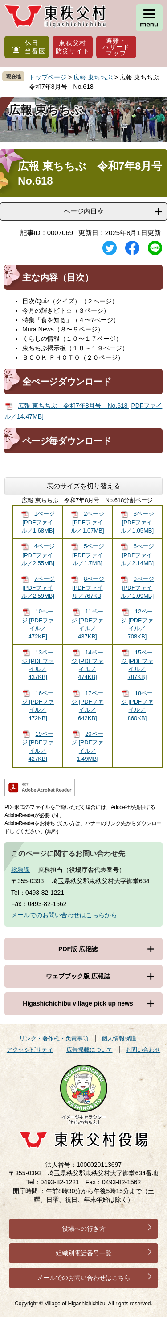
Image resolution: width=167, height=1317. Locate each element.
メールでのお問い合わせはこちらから (64, 915)
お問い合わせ (143, 1049)
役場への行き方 (84, 1228)
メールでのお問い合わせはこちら (83, 1277)
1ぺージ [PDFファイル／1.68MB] (38, 522)
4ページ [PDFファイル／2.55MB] (38, 554)
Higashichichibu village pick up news (78, 1003)
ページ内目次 (84, 211)
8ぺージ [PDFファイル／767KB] (88, 587)
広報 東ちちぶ (93, 77)
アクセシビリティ (30, 1049)
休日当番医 (35, 47)
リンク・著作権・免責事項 (54, 1038)
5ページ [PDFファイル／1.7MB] (88, 554)
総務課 (20, 869)
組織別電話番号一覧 (84, 1253)
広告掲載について (89, 1049)
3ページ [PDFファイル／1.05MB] (137, 522)
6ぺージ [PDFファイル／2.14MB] (137, 554)
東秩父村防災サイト (73, 47)
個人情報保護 (119, 1038)
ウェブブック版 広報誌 (78, 976)
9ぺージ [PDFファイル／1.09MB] (137, 587)
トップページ (47, 77)
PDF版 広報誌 (78, 948)
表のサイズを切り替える (83, 486)
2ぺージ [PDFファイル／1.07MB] (87, 522)
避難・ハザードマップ (116, 47)
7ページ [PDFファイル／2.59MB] (38, 587)
